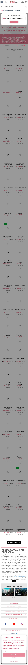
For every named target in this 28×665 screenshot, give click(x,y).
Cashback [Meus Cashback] (22, 2)
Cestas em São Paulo (7, 593)
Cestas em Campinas (19, 593)
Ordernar (7, 45)
